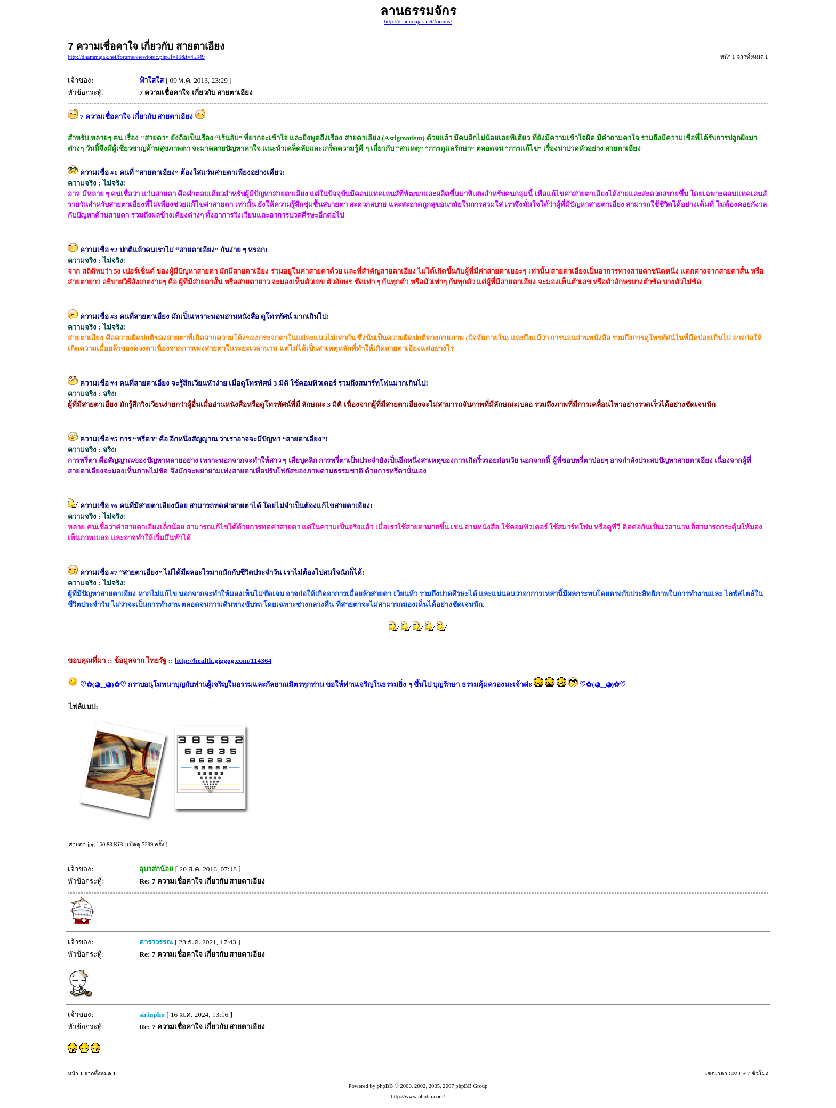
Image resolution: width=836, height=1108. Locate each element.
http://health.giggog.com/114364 (223, 660)
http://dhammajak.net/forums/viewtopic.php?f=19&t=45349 (136, 57)
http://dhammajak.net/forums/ (418, 22)
